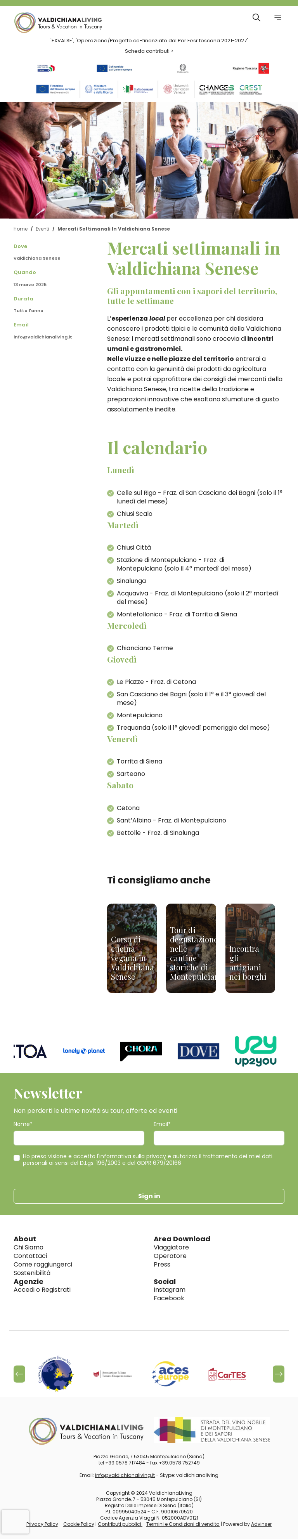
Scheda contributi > (149, 51)
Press (162, 1264)
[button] (278, 1374)
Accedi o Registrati (42, 1289)
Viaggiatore (171, 1247)
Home (21, 229)
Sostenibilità (32, 1272)
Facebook (169, 1298)
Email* (162, 1124)
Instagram (169, 1289)
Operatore (170, 1255)
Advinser (261, 1524)
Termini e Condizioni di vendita (183, 1524)
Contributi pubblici (120, 1524)
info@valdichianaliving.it (43, 337)
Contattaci (30, 1255)
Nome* (23, 1124)
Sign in (149, 1196)
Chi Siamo (28, 1247)
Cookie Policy (78, 1524)
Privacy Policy (42, 1524)
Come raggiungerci (43, 1264)
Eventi (42, 229)
